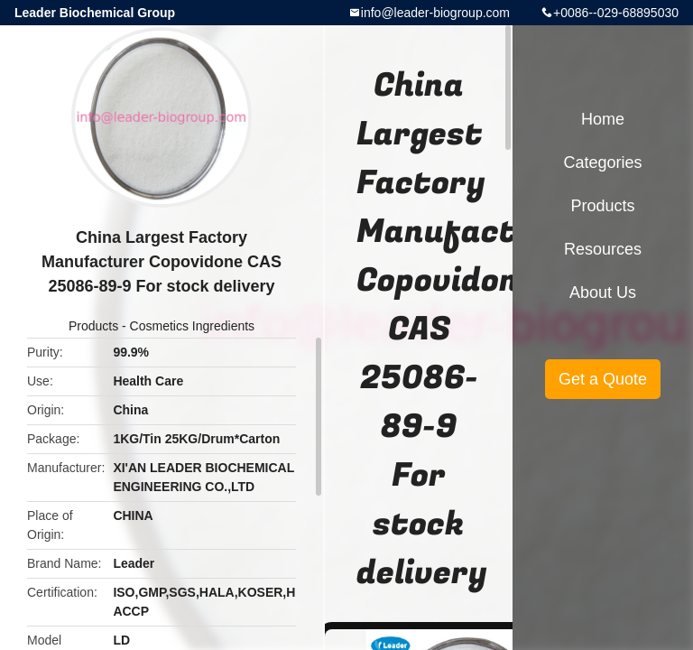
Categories (602, 162)
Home (602, 119)
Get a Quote (603, 379)
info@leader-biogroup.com (435, 12)
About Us (602, 292)
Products (93, 326)
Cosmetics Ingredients (192, 326)
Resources (603, 249)
